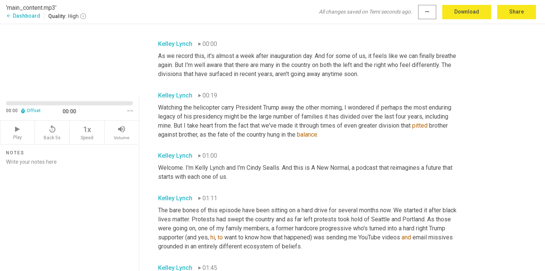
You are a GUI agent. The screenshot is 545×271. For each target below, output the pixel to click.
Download (466, 12)
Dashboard (23, 16)
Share (516, 12)
